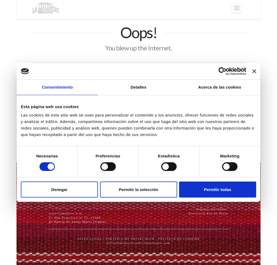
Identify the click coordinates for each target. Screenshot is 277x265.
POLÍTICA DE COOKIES (179, 238)
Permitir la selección (138, 189)
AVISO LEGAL (89, 238)
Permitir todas (217, 189)
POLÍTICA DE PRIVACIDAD (130, 238)
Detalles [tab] (138, 87)
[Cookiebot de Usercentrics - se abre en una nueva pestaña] (222, 71)
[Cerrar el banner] (254, 71)
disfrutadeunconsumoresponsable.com (138, 242)
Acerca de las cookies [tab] (219, 87)
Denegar (59, 189)
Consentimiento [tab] (57, 87)
